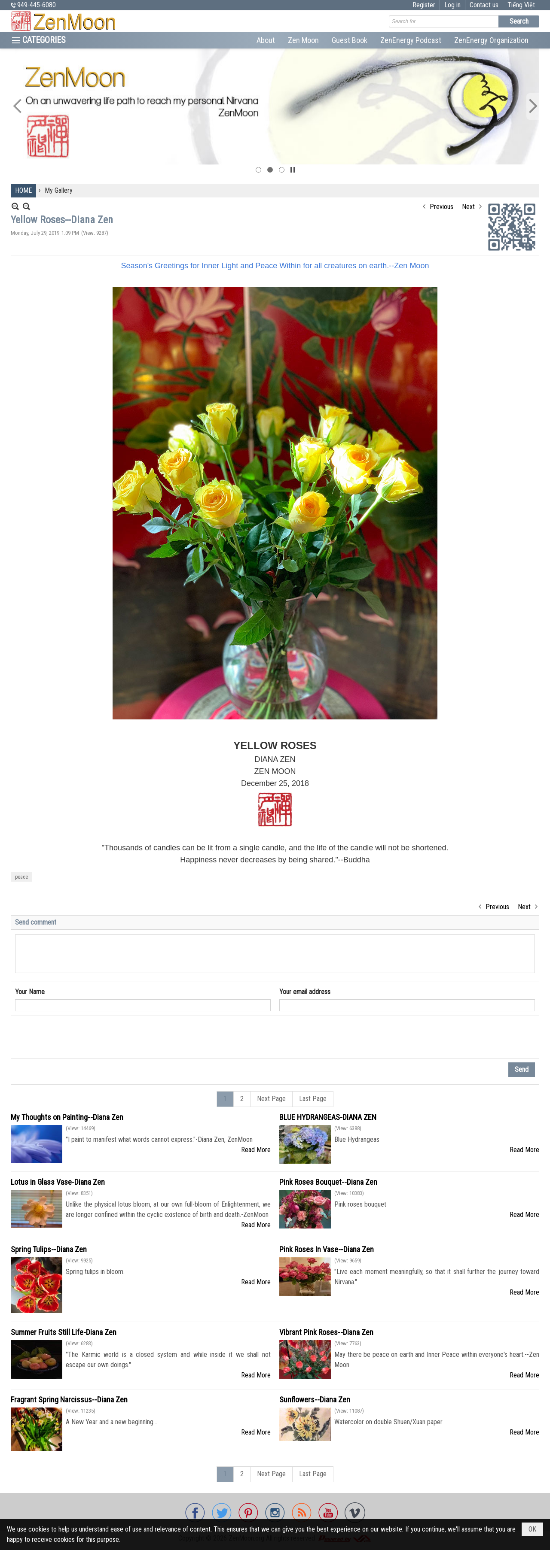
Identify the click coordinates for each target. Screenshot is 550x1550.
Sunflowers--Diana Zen (314, 1399)
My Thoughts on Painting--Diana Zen (67, 1117)
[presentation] (80, 1037)
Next (468, 207)
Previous (441, 207)
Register (423, 5)
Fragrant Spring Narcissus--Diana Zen (69, 1399)
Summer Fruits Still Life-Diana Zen (63, 1332)
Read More (256, 1150)
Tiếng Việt (521, 5)
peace (21, 877)
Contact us (484, 5)
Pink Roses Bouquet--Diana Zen (328, 1181)
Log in (452, 5)
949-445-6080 (36, 5)
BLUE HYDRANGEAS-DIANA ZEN (327, 1117)
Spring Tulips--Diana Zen (49, 1249)
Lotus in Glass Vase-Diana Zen (58, 1181)
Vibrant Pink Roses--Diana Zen (326, 1332)
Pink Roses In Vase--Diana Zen (326, 1249)
